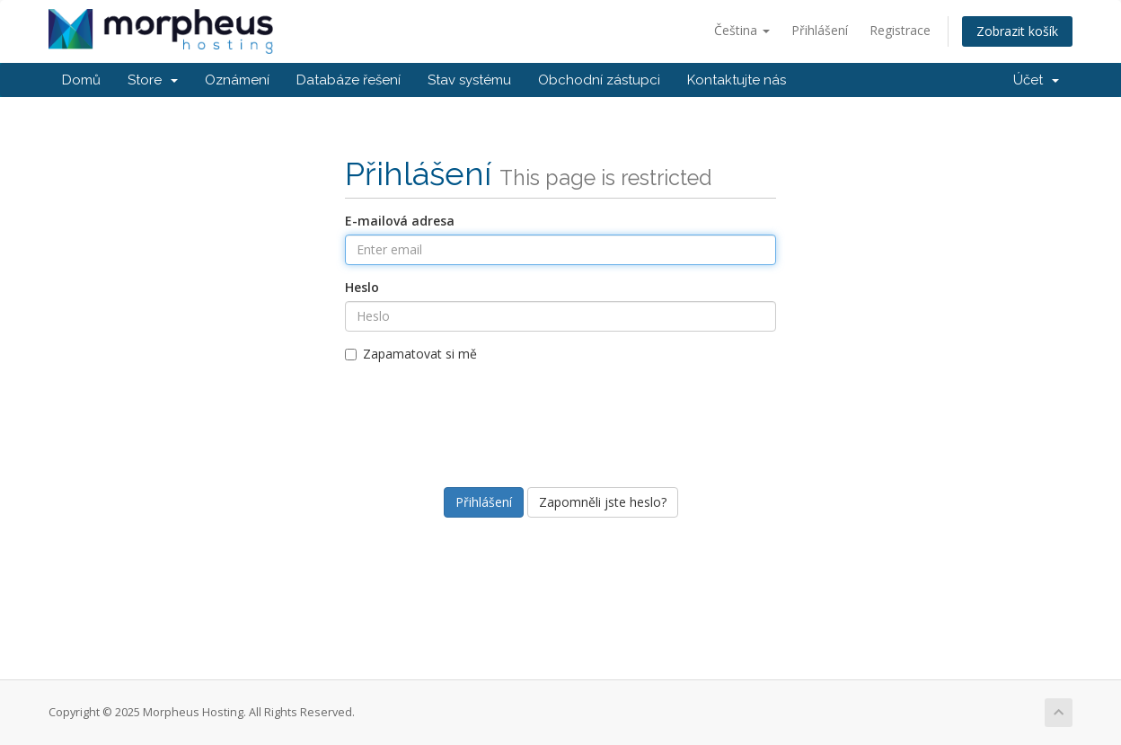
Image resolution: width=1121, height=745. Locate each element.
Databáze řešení (348, 80)
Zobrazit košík (1017, 31)
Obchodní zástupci (599, 80)
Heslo (362, 287)
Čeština (742, 30)
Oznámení (237, 80)
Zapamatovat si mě (411, 353)
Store (153, 80)
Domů (81, 80)
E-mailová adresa (400, 220)
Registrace (900, 30)
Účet (1036, 80)
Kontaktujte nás (736, 80)
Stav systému (469, 80)
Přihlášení (819, 30)
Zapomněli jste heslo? (602, 501)
